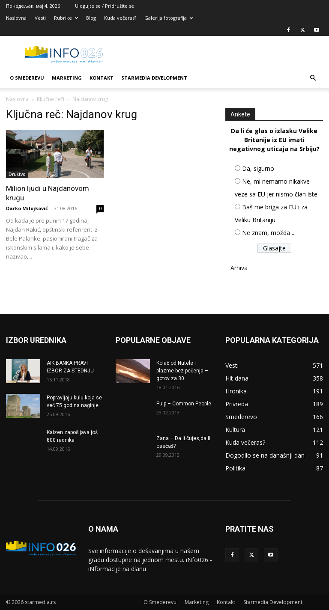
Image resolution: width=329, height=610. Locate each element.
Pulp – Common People (183, 404)
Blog (91, 18)
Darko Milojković (27, 208)
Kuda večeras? (120, 18)
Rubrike (66, 18)
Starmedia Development (154, 77)
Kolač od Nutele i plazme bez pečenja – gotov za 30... (182, 370)
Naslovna (16, 18)
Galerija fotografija (168, 18)
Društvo (17, 174)
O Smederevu (27, 77)
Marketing (67, 77)
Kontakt (102, 77)
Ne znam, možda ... (269, 233)
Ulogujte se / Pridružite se (104, 6)
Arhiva (239, 268)
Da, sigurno (258, 168)
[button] (312, 78)
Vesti (40, 18)
